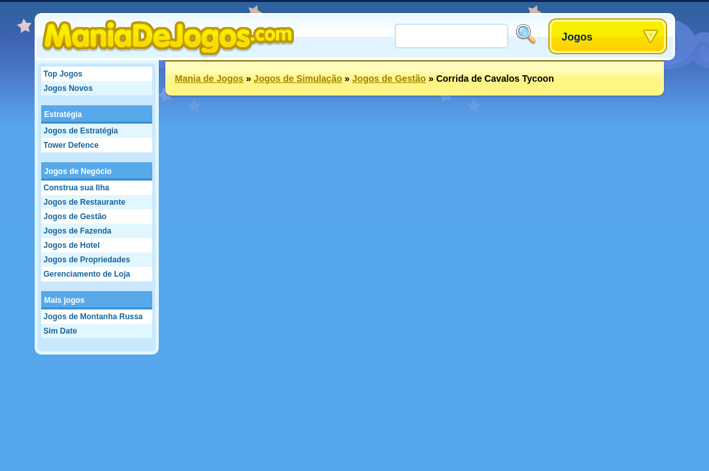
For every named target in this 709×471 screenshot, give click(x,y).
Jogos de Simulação (298, 78)
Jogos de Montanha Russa (93, 316)
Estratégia (63, 114)
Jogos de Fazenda (78, 231)
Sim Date (60, 331)
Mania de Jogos (209, 78)
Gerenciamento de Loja (87, 274)
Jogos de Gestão (75, 216)
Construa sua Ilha (77, 187)
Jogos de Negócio (78, 171)
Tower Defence (71, 145)
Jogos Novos (68, 88)
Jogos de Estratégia (81, 130)
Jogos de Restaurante (84, 202)
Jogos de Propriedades (87, 259)
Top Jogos (63, 73)
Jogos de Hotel (72, 245)
